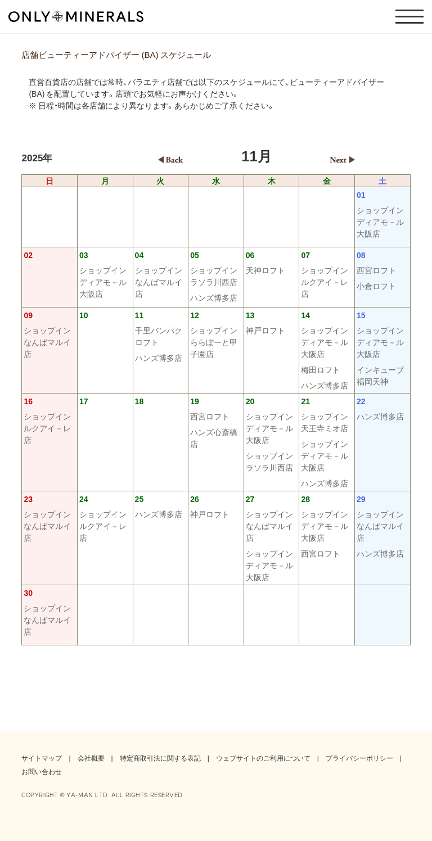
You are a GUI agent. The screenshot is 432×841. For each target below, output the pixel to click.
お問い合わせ (41, 771)
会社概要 (91, 758)
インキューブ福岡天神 (380, 375)
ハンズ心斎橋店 (213, 437)
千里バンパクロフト (158, 335)
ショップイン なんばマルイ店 (161, 281)
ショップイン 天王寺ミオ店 (327, 421)
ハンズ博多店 (213, 297)
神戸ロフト (265, 330)
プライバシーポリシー (359, 758)
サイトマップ (41, 758)
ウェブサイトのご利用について (263, 758)
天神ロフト (265, 269)
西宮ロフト (376, 269)
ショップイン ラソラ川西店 (216, 275)
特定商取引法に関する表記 (160, 758)
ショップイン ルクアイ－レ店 (327, 281)
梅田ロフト (320, 369)
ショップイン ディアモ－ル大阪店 (382, 221)
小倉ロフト (376, 285)
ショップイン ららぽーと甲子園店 (216, 341)
